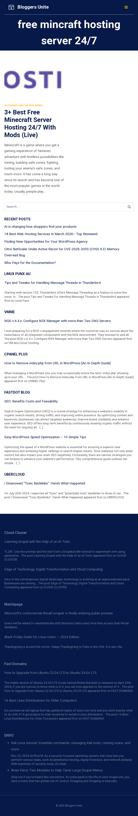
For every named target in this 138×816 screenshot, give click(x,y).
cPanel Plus (16, 354)
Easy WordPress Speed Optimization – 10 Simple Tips (45, 437)
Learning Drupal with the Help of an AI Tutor (37, 542)
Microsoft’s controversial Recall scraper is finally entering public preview (58, 613)
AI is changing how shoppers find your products (40, 227)
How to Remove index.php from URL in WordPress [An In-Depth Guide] (57, 363)
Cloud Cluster (15, 533)
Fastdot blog (17, 392)
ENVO (9, 735)
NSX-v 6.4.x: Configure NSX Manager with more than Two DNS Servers (57, 321)
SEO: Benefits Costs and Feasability (31, 401)
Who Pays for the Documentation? (30, 263)
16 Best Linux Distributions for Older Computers (40, 700)
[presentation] (34, 79)
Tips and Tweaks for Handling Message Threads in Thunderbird (52, 283)
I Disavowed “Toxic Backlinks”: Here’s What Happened (44, 483)
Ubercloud (14, 474)
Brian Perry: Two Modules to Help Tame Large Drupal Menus (57, 770)
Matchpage (13, 604)
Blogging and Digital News (23, 105)
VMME (9, 312)
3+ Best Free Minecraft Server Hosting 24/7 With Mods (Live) (30, 124)
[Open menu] (126, 7)
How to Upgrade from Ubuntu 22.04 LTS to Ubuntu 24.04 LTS (50, 673)
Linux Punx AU (17, 274)
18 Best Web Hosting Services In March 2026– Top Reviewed (50, 234)
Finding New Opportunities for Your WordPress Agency (46, 241)
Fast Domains (15, 664)
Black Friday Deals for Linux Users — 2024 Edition (41, 637)
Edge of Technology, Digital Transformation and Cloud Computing (53, 569)
